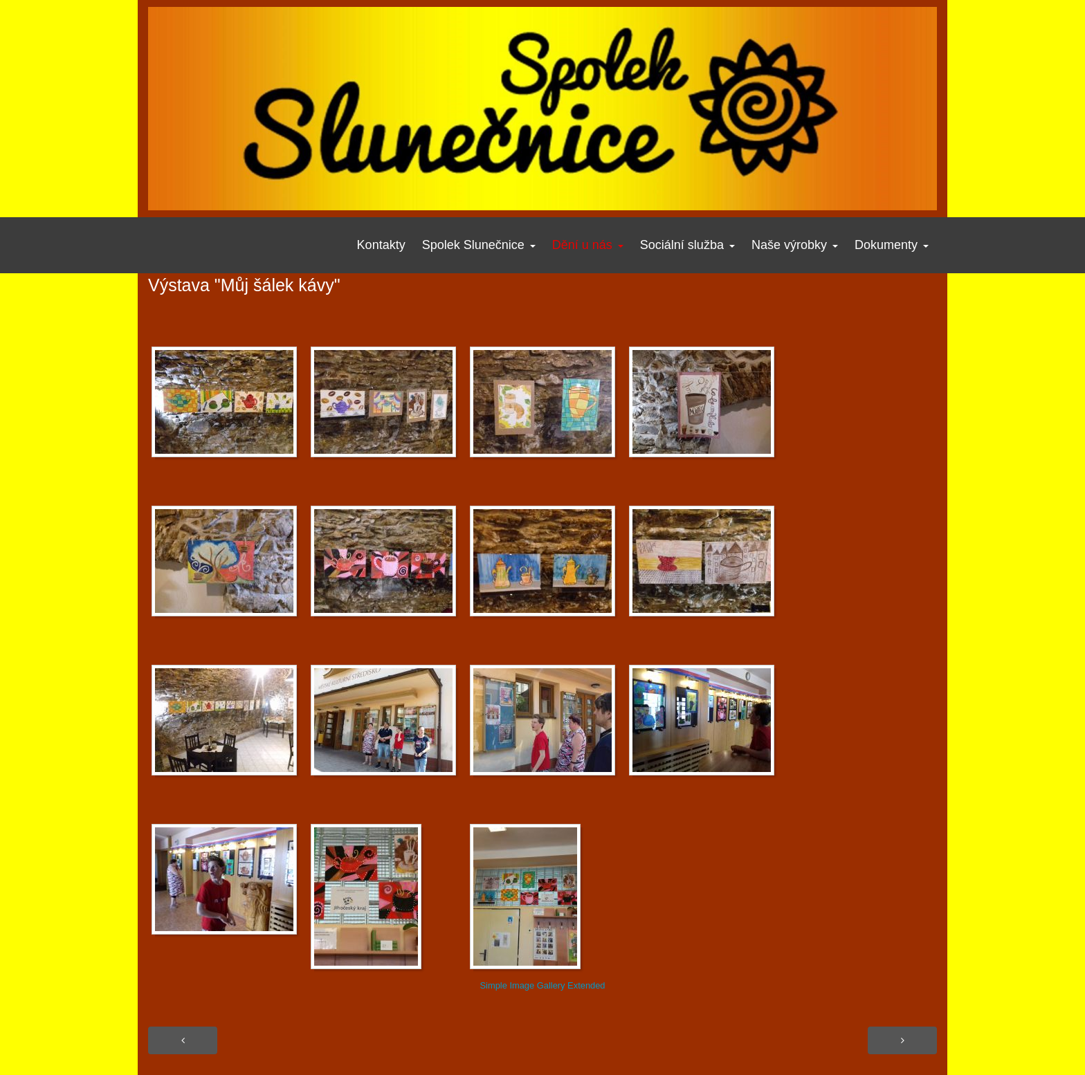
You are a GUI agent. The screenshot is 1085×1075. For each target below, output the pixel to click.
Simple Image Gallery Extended (542, 985)
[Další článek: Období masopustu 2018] (902, 1040)
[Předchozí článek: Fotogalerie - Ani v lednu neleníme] (182, 1040)
